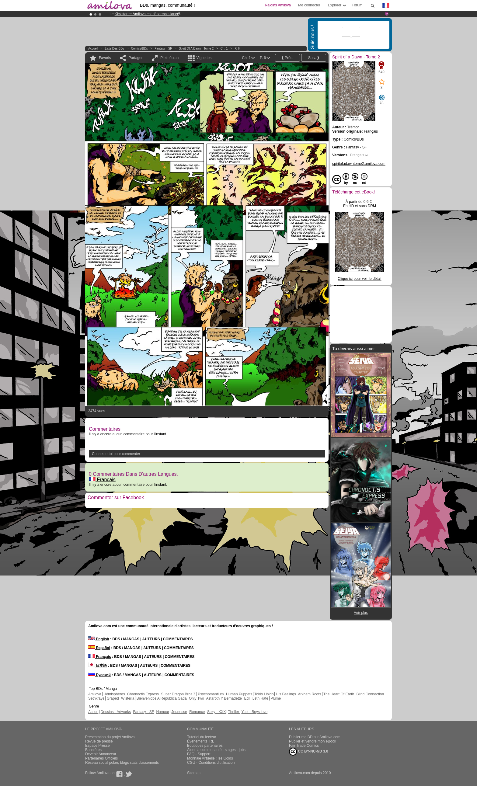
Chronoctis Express (143, 694)
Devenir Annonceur (100, 754)
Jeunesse (179, 712)
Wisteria (127, 698)
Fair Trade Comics (304, 745)
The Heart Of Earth (338, 694)
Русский (99, 675)
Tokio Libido (263, 694)
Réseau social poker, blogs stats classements (122, 762)
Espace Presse (97, 745)
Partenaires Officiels (101, 758)
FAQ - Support (199, 754)
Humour (162, 712)
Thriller (234, 712)
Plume (275, 698)
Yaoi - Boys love (254, 712)
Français (102, 479)
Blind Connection (370, 694)
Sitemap (193, 773)
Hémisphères (114, 694)
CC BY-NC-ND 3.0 (308, 752)
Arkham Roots (309, 694)
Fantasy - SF (163, 48)
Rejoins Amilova (278, 5)
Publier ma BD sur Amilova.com (314, 737)
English (98, 639)
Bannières (93, 750)
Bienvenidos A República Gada (162, 698)
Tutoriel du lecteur (201, 737)
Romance (197, 712)
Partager (136, 58)
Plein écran (169, 58)
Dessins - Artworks (116, 712)
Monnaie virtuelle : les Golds (210, 758)
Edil (247, 698)
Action (93, 712)
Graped (113, 698)
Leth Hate (260, 698)
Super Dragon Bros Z (178, 694)
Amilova (94, 694)
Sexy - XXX (216, 712)
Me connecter (309, 5)
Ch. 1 (224, 48)
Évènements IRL (200, 741)
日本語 (97, 665)
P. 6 (237, 48)
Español (99, 648)
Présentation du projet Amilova (110, 737)
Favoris (105, 58)
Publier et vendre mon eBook (312, 741)
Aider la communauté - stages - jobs (216, 750)
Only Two (196, 698)
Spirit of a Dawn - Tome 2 (196, 48)
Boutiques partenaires (205, 745)
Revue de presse (99, 741)
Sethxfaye (96, 698)
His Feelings (286, 694)
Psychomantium (211, 694)
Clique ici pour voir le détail (359, 278)
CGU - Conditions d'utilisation (211, 762)
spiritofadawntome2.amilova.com (358, 164)
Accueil (93, 48)
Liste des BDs (114, 48)
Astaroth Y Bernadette (224, 698)
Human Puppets (239, 694)
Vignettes (203, 58)
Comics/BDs (139, 48)
